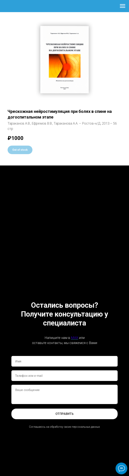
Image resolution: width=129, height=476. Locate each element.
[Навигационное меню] (122, 6)
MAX (74, 338)
